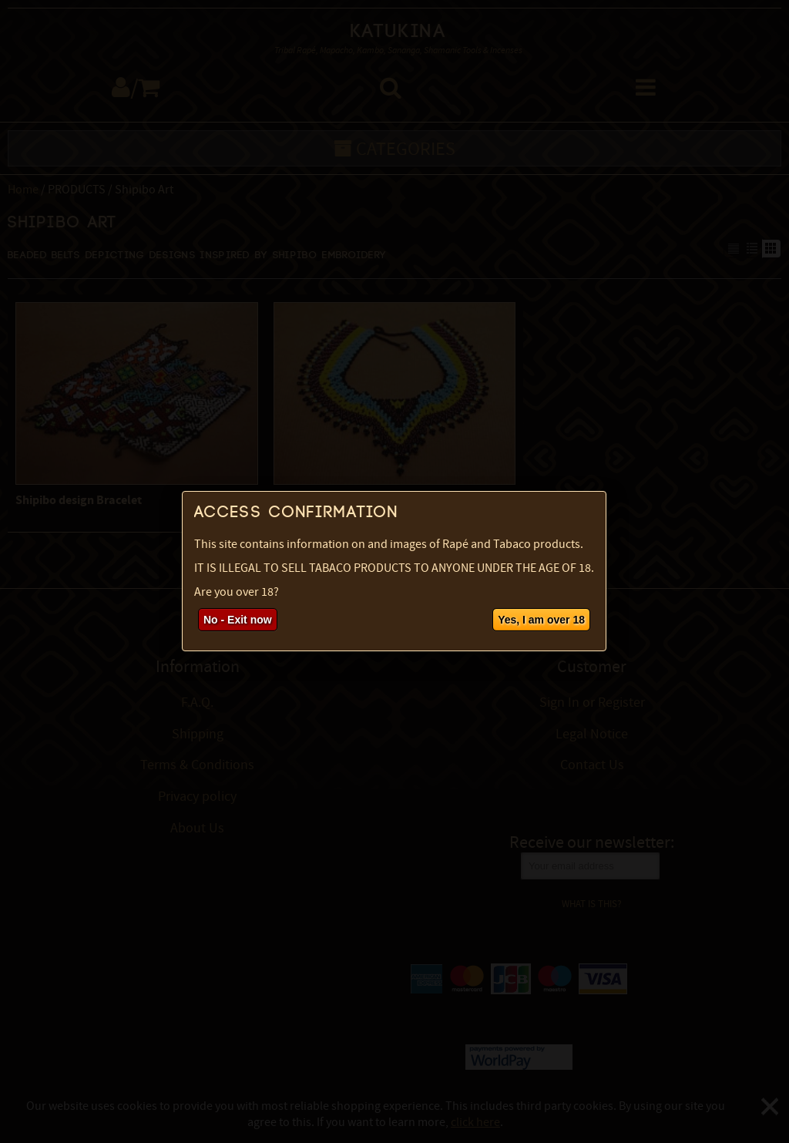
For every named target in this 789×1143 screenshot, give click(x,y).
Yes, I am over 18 (541, 620)
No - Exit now (237, 620)
